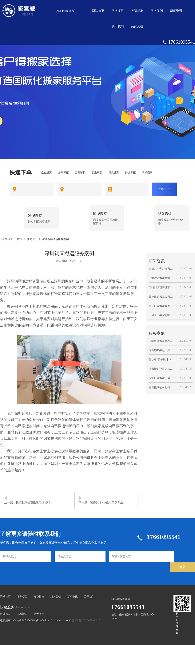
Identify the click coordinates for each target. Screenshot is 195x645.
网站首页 (98, 10)
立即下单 (164, 189)
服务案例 (157, 10)
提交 (182, 567)
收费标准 (137, 10)
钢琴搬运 (39, 613)
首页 (19, 239)
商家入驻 (137, 26)
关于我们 (118, 26)
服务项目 (118, 10)
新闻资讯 (176, 10)
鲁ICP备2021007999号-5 (86, 620)
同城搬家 (22, 613)
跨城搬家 (5, 613)
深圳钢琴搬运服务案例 (55, 239)
